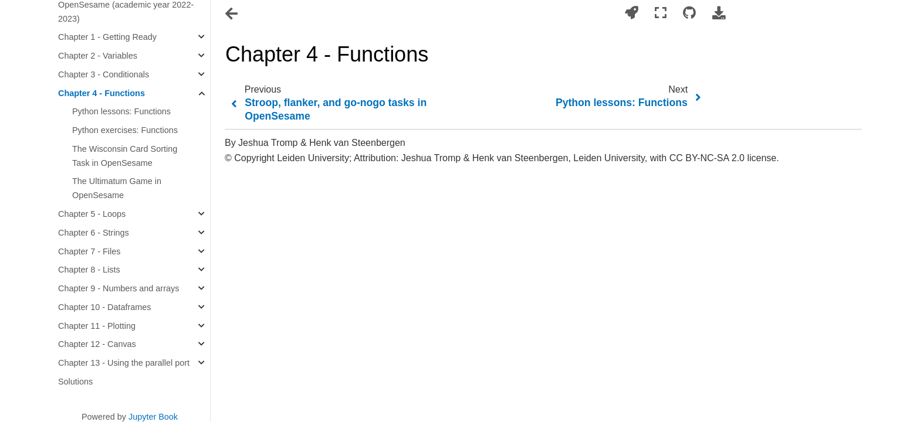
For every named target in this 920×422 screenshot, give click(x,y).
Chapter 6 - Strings (93, 232)
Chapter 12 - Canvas (97, 344)
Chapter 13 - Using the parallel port (124, 362)
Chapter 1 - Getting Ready (107, 37)
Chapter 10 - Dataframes (104, 307)
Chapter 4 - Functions (101, 93)
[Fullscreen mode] (661, 13)
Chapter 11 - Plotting (97, 326)
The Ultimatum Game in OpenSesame (116, 188)
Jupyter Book (153, 416)
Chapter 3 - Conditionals (103, 74)
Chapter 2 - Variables (97, 55)
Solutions (75, 381)
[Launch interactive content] (631, 13)
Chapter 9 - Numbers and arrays (118, 288)
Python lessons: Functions (121, 111)
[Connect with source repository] (689, 13)
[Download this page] (718, 13)
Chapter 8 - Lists (89, 269)
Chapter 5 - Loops (92, 214)
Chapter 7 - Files (89, 251)
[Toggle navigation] (232, 14)
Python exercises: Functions (125, 130)
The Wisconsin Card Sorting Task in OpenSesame (124, 156)
